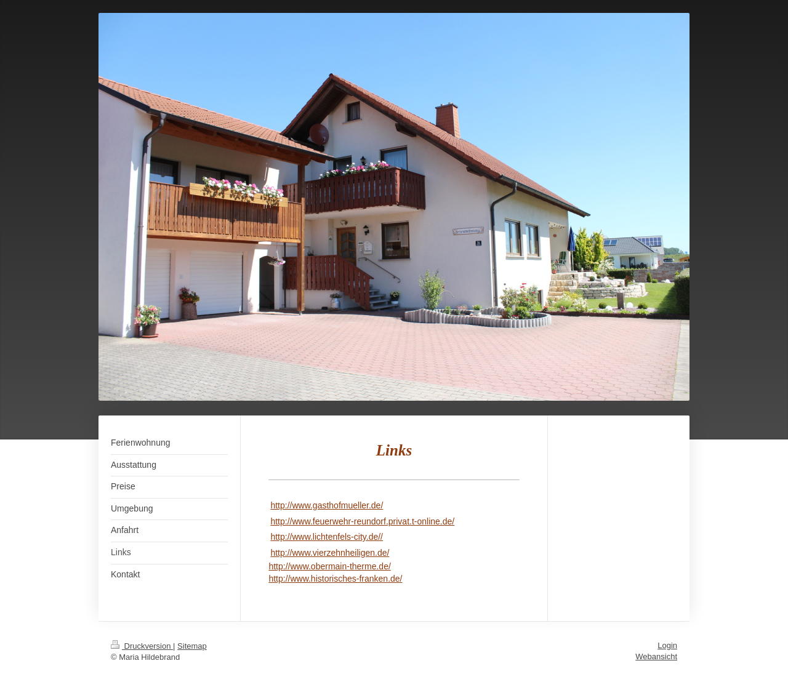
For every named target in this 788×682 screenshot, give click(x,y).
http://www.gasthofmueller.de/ (326, 505)
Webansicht (656, 656)
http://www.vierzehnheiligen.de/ (329, 553)
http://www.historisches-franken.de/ (335, 579)
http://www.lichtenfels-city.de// (326, 537)
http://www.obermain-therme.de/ (329, 566)
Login (667, 645)
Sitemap (192, 646)
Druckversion (142, 646)
